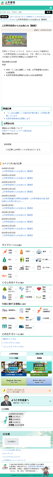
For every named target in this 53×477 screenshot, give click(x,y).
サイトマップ (8, 453)
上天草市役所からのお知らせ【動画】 (18, 171)
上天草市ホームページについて (14, 460)
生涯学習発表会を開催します (18, 118)
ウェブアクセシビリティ (12, 457)
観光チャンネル (9, 339)
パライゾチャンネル (11, 343)
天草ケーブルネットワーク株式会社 (17, 131)
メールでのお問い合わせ (12, 450)
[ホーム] (13, 17)
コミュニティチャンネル (13, 346)
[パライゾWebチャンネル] (30, 17)
